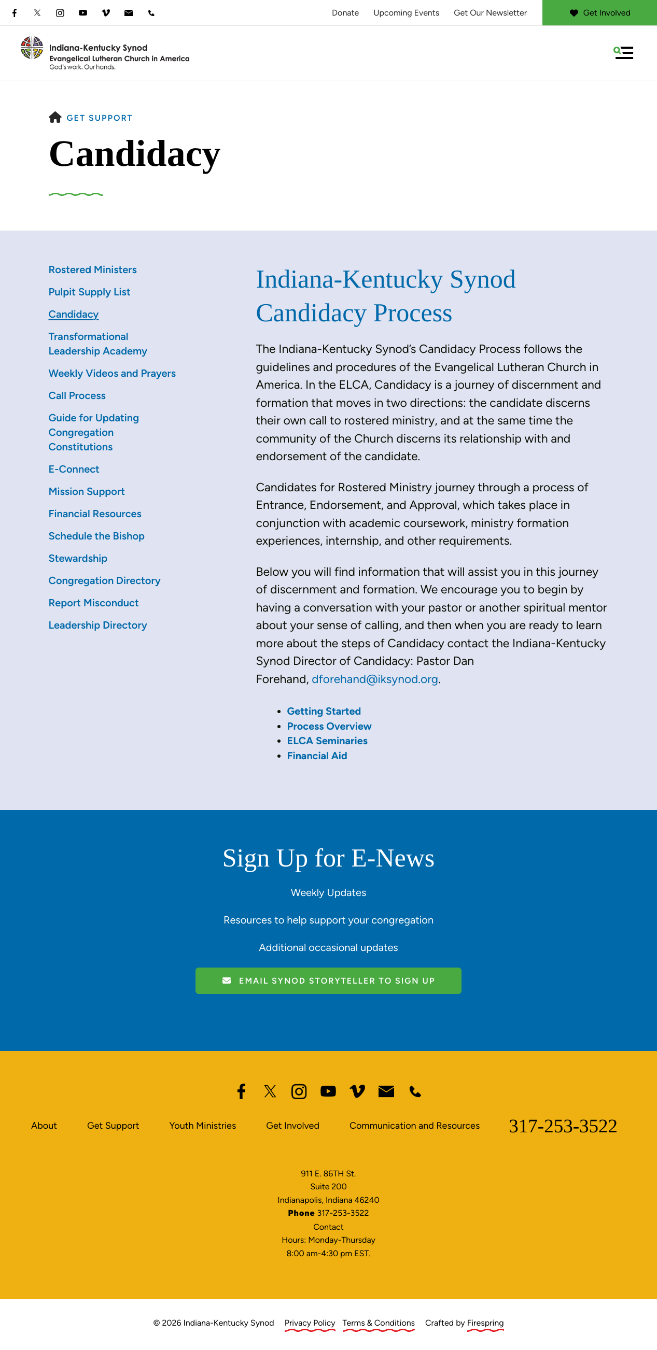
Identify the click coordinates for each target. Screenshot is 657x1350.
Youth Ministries (202, 1124)
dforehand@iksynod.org (376, 679)
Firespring (485, 1321)
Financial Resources (95, 513)
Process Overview (330, 725)
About (44, 1124)
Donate (345, 13)
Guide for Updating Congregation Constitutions (94, 432)
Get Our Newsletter (490, 13)
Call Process (77, 395)
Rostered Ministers (93, 269)
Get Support (100, 118)
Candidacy (74, 314)
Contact (328, 1225)
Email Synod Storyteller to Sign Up (329, 979)
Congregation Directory (105, 580)
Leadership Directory (98, 625)
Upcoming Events (406, 13)
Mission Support (87, 491)
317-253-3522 (563, 1124)
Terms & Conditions (379, 1321)
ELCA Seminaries (328, 739)
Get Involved (600, 13)
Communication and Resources (415, 1124)
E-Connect (74, 469)
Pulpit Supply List (90, 292)
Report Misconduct (94, 602)
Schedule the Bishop (97, 536)
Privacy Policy (310, 1321)
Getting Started (324, 710)
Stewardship (78, 558)
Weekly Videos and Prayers (112, 373)
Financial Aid (317, 754)
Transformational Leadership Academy (98, 343)
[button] (623, 53)
